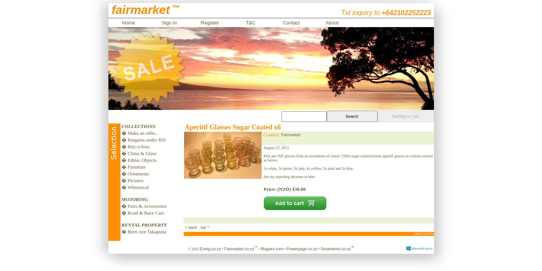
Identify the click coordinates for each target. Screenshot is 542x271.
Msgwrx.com (272, 249)
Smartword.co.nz (337, 249)
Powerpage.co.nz (301, 249)
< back (191, 227)
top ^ (204, 227)
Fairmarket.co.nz (240, 249)
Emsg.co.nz (210, 249)
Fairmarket (290, 134)
